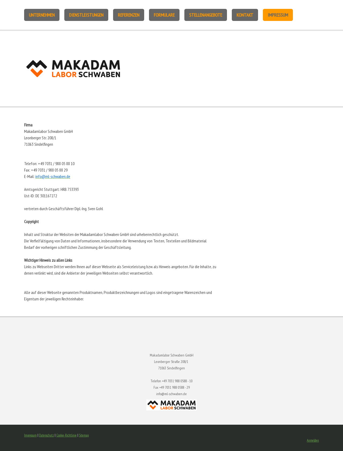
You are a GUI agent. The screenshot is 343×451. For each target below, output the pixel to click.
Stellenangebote (205, 15)
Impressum (278, 15)
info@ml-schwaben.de (171, 393)
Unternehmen (42, 15)
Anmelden (313, 440)
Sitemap (84, 435)
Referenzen (128, 15)
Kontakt (245, 15)
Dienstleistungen (86, 15)
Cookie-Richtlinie (66, 435)
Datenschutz (46, 435)
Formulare (164, 15)
